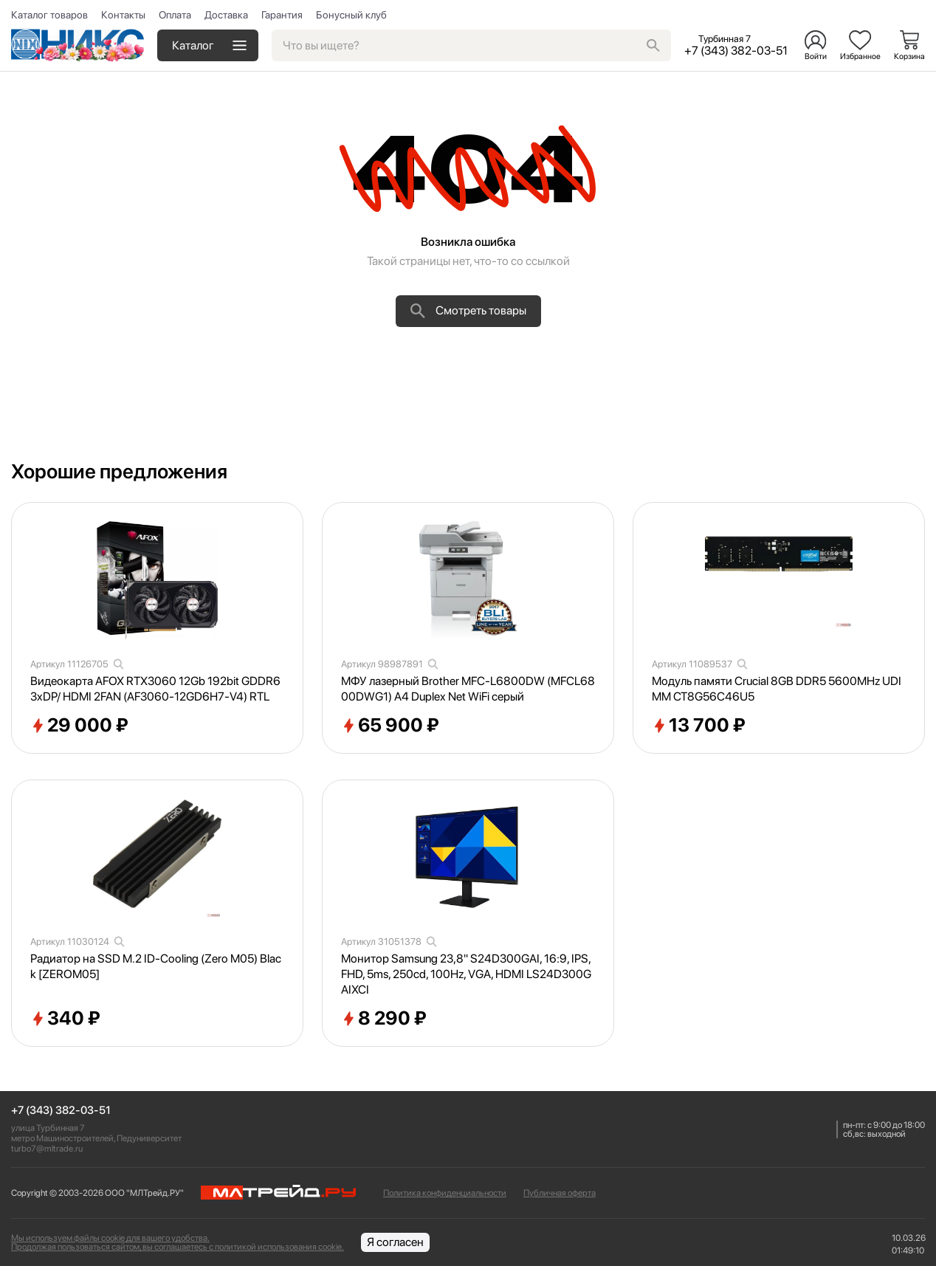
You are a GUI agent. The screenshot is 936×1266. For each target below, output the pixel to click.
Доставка (226, 15)
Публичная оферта (559, 1192)
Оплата (175, 15)
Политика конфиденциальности (444, 1192)
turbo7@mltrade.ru (47, 1148)
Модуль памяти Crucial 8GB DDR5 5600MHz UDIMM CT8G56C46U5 (776, 688)
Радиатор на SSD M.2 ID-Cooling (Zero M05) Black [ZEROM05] (155, 966)
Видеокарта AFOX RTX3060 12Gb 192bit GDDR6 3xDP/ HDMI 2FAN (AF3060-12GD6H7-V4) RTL (155, 688)
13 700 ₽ (699, 725)
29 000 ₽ (79, 725)
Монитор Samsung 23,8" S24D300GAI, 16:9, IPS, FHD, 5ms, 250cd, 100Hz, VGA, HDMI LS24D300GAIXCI (466, 974)
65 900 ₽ (390, 725)
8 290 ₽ (384, 1018)
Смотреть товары (468, 310)
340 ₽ (65, 1018)
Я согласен (395, 1242)
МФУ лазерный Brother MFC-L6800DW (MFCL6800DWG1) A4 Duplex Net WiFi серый (468, 688)
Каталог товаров (49, 15)
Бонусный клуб (351, 15)
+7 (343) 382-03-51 (61, 1110)
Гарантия (282, 15)
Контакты (123, 15)
